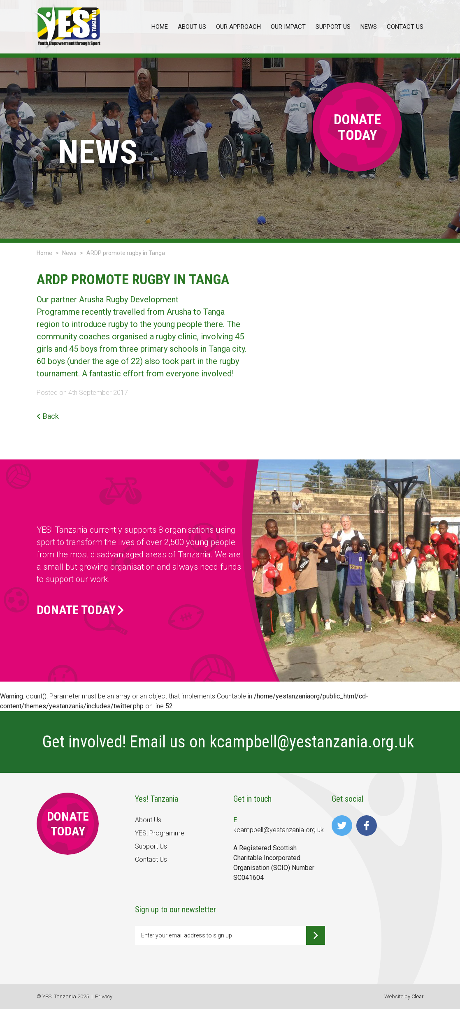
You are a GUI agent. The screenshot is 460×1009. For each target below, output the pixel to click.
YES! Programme (159, 833)
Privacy (103, 996)
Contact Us (151, 859)
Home (44, 253)
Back (48, 416)
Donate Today (80, 610)
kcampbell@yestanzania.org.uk (313, 742)
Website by (403, 996)
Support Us (151, 846)
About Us (148, 820)
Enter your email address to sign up (186, 935)
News (69, 253)
